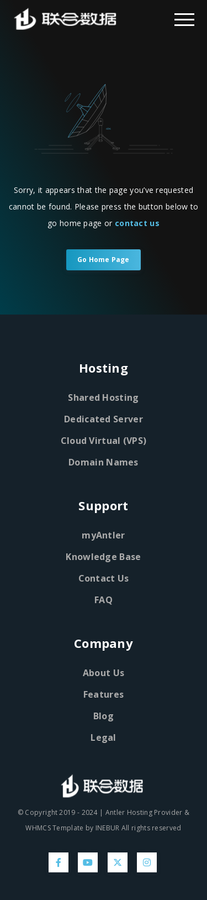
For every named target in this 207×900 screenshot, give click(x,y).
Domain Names (103, 462)
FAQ (103, 600)
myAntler (103, 535)
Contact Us (103, 578)
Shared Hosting (103, 397)
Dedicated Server (103, 419)
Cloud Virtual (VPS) (104, 441)
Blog (103, 716)
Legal (103, 737)
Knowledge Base (103, 557)
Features (103, 694)
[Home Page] (54, 19)
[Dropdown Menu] (184, 19)
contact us (137, 223)
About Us (103, 673)
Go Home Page (103, 259)
